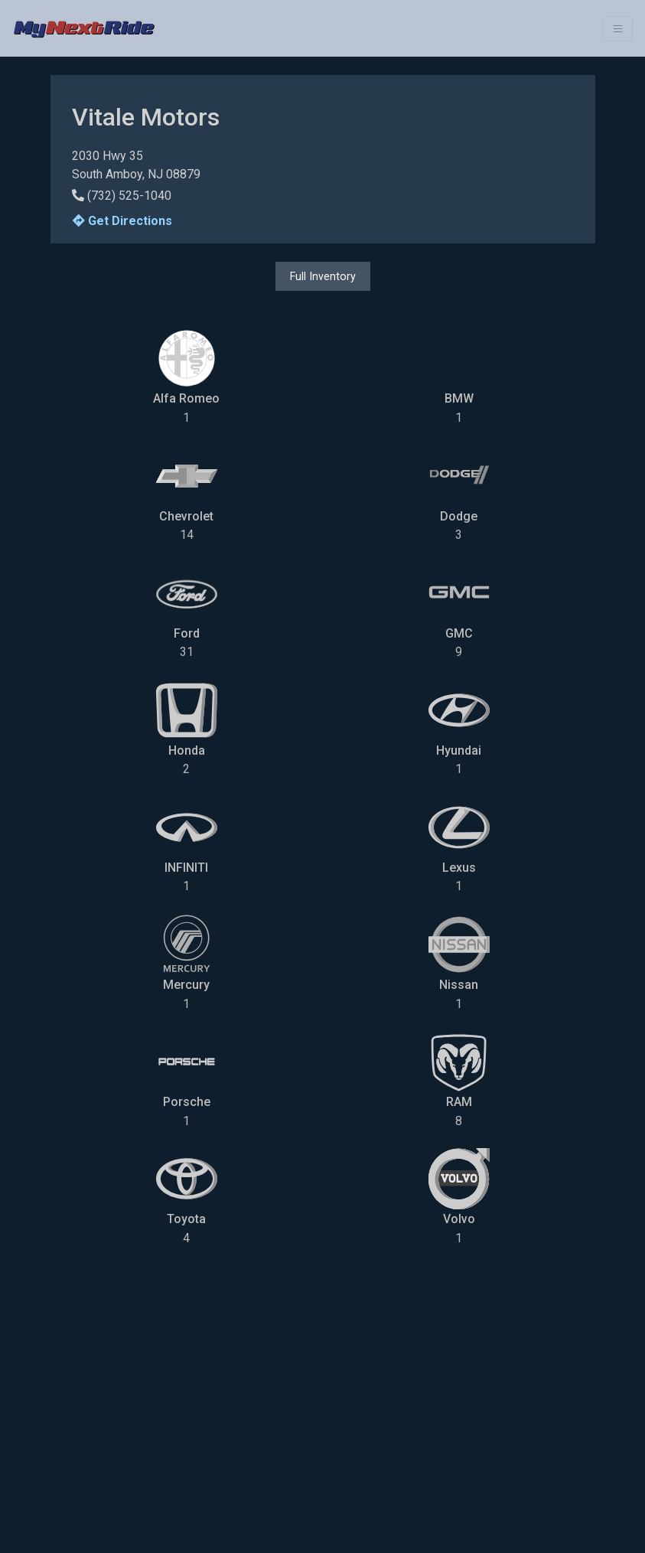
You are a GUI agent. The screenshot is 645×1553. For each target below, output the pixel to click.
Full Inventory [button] (323, 276)
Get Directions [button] (122, 221)
